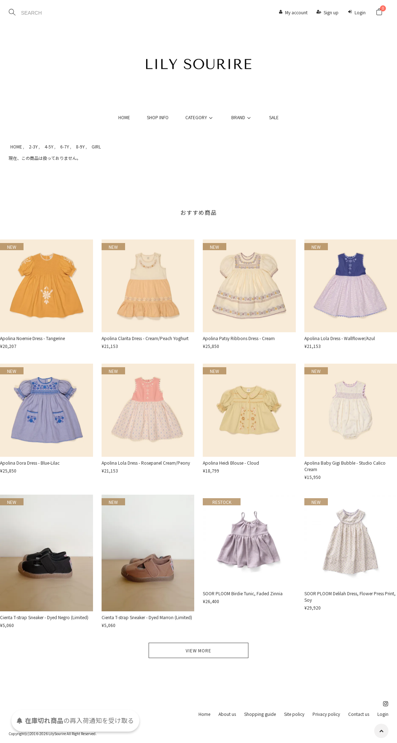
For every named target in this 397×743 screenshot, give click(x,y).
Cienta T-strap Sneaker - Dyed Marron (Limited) (147, 617)
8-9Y (80, 146)
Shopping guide (260, 714)
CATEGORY (200, 117)
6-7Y (64, 146)
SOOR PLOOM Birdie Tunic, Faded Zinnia (243, 593)
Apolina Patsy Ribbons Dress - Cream (239, 338)
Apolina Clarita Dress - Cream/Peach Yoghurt (145, 338)
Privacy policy (326, 714)
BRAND (242, 117)
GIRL (96, 146)
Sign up (331, 12)
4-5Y (49, 146)
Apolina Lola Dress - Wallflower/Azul (339, 338)
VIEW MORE (198, 650)
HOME (124, 117)
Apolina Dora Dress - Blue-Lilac (30, 463)
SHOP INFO (158, 117)
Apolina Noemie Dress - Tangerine (32, 338)
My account (296, 12)
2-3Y (33, 146)
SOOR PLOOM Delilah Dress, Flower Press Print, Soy (350, 596)
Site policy (294, 714)
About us (227, 714)
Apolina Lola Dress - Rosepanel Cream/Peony (146, 463)
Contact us (358, 714)
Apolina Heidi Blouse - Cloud (231, 463)
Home (204, 714)
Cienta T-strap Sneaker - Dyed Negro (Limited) (44, 617)
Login (360, 12)
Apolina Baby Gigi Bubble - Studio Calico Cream (345, 466)
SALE (274, 117)
